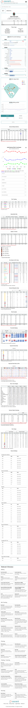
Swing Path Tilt (3, 626)
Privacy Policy (11, 703)
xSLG (1, 390)
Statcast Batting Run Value (14, 288)
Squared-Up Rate (18, 626)
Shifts (20, 29)
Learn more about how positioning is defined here (7, 424)
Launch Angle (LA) (18, 572)
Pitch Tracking (14, 199)
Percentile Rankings (14, 328)
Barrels (2, 576)
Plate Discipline (14, 312)
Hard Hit (16, 576)
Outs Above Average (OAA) (5, 676)
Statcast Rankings (14, 450)
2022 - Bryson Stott (6, 251)
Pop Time (2, 662)
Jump (16, 669)
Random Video (20, 28)
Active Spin (3, 649)
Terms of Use (6, 703)
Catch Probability (4, 683)
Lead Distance (3, 669)
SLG (1, 389)
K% (1, 403)
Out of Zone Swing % (3, 399)
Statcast (7, 115)
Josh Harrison (14, 16)
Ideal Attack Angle (4, 618)
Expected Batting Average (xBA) (6, 587)
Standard (20, 115)
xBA (1, 388)
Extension (2, 655)
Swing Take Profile (20, 30)
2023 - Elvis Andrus (6, 253)
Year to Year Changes (14, 383)
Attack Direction (17, 618)
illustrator (7, 28)
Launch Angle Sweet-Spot (5, 582)
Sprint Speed (3, 693)
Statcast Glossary (7, 567)
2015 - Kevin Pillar (5, 248)
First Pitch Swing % (3, 401)
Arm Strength (17, 662)
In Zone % (2, 397)
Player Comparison (7, 31)
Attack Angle (17, 611)
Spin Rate (16, 649)
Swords (16, 633)
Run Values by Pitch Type (14, 260)
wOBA (1, 391)
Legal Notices (17, 703)
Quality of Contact (14, 231)
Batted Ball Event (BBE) (19, 582)
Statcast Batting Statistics (14, 126)
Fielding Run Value (18, 676)
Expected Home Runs (14, 345)
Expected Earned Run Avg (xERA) (20, 655)
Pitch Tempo (14, 429)
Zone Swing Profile (20, 31)
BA (1, 387)
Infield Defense (7, 30)
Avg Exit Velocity (3, 393)
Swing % (2, 402)
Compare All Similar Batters (6, 257)
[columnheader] (2, 130)
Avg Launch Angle (3, 396)
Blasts (2, 633)
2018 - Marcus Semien (6, 255)
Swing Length (3, 611)
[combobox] (14, 6)
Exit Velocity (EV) (4, 572)
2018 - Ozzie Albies (6, 249)
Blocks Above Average (18, 683)
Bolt (15, 693)
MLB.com (22, 703)
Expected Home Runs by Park (14, 363)
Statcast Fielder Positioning (14, 410)
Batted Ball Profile (14, 214)
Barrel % (2, 395)
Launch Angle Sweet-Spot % (4, 394)
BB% (1, 404)
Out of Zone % (2, 398)
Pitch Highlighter (7, 29)
